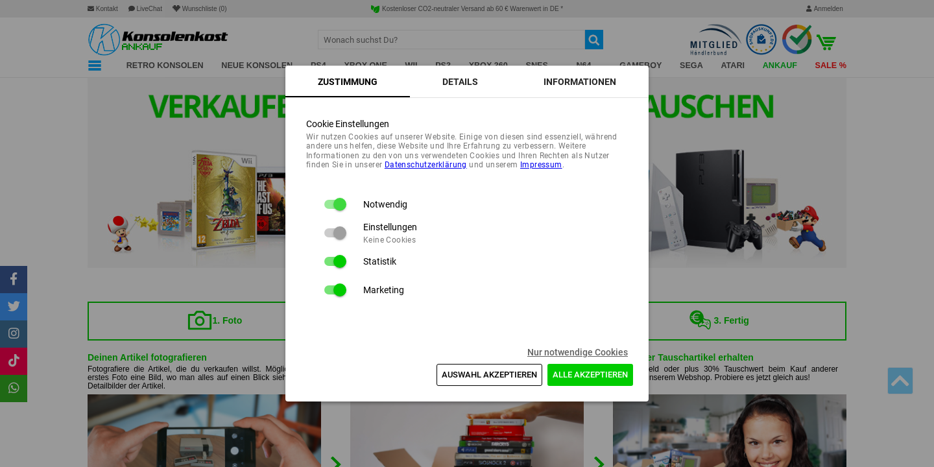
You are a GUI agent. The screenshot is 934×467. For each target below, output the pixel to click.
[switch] (335, 204)
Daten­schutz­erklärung (426, 164)
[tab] (347, 81)
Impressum (541, 164)
